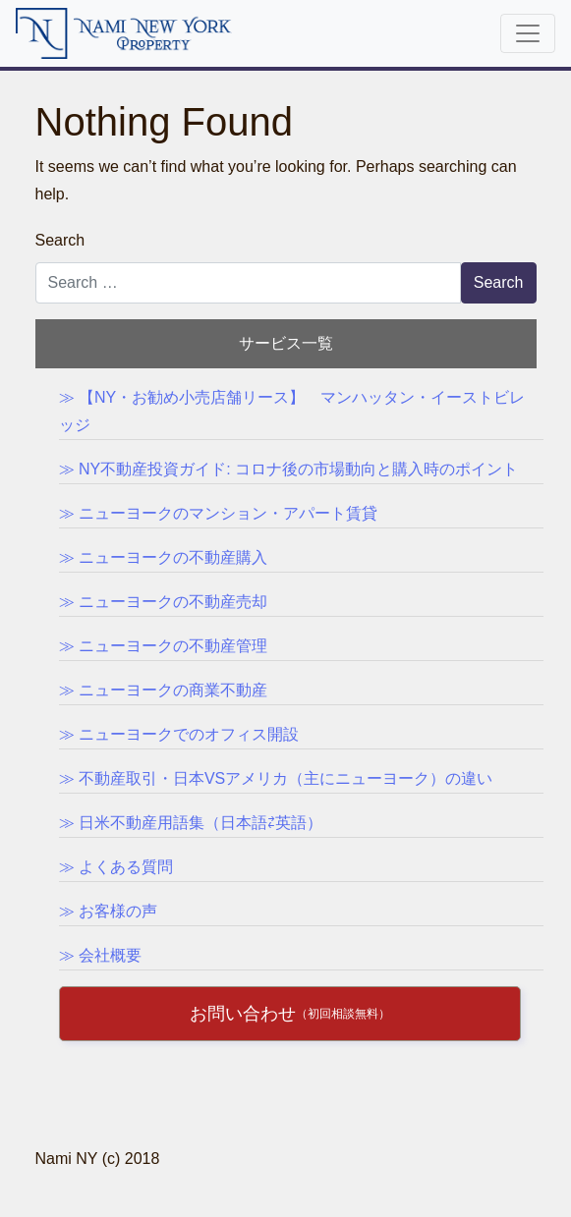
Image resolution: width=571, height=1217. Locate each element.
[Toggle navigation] (527, 33)
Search (60, 240)
